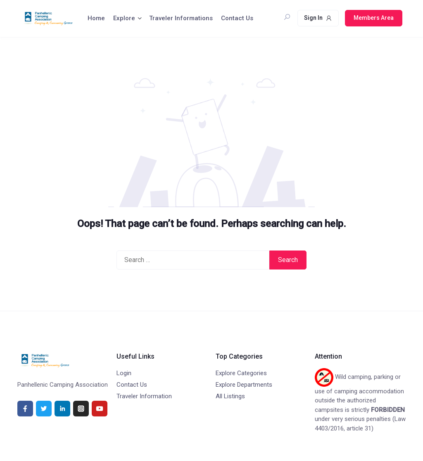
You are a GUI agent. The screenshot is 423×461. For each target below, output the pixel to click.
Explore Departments (244, 384)
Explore (124, 18)
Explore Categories (241, 373)
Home (96, 18)
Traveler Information (144, 396)
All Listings (230, 396)
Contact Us (237, 18)
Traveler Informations (181, 18)
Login (123, 373)
